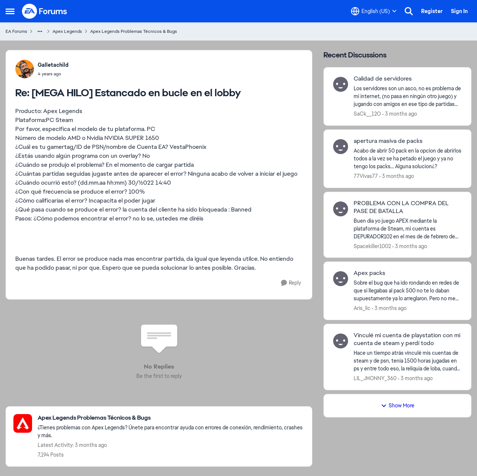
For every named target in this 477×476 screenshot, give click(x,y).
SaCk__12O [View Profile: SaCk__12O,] (367, 113)
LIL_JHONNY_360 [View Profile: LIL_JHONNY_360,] (375, 378)
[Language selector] (374, 11)
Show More (397, 405)
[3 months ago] (399, 114)
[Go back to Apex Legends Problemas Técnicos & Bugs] (171, 418)
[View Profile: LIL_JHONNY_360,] (340, 340)
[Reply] (291, 283)
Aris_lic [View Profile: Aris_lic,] (362, 308)
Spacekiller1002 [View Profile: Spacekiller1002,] (372, 245)
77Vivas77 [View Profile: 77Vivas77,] (366, 176)
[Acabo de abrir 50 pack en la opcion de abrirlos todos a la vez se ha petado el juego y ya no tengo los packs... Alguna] (408, 158)
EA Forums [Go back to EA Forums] (16, 31)
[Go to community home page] (44, 11)
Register (432, 11)
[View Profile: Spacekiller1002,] (340, 208)
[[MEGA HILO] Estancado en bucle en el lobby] (53, 74)
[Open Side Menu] (10, 11)
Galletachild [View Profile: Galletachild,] (53, 65)
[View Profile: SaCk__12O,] (340, 84)
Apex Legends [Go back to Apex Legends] (67, 31)
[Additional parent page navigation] (39, 31)
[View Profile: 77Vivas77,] (340, 146)
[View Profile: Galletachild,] (24, 69)
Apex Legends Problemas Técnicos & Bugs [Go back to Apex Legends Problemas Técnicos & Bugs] (133, 31)
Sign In (459, 11)
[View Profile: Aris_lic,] (340, 278)
